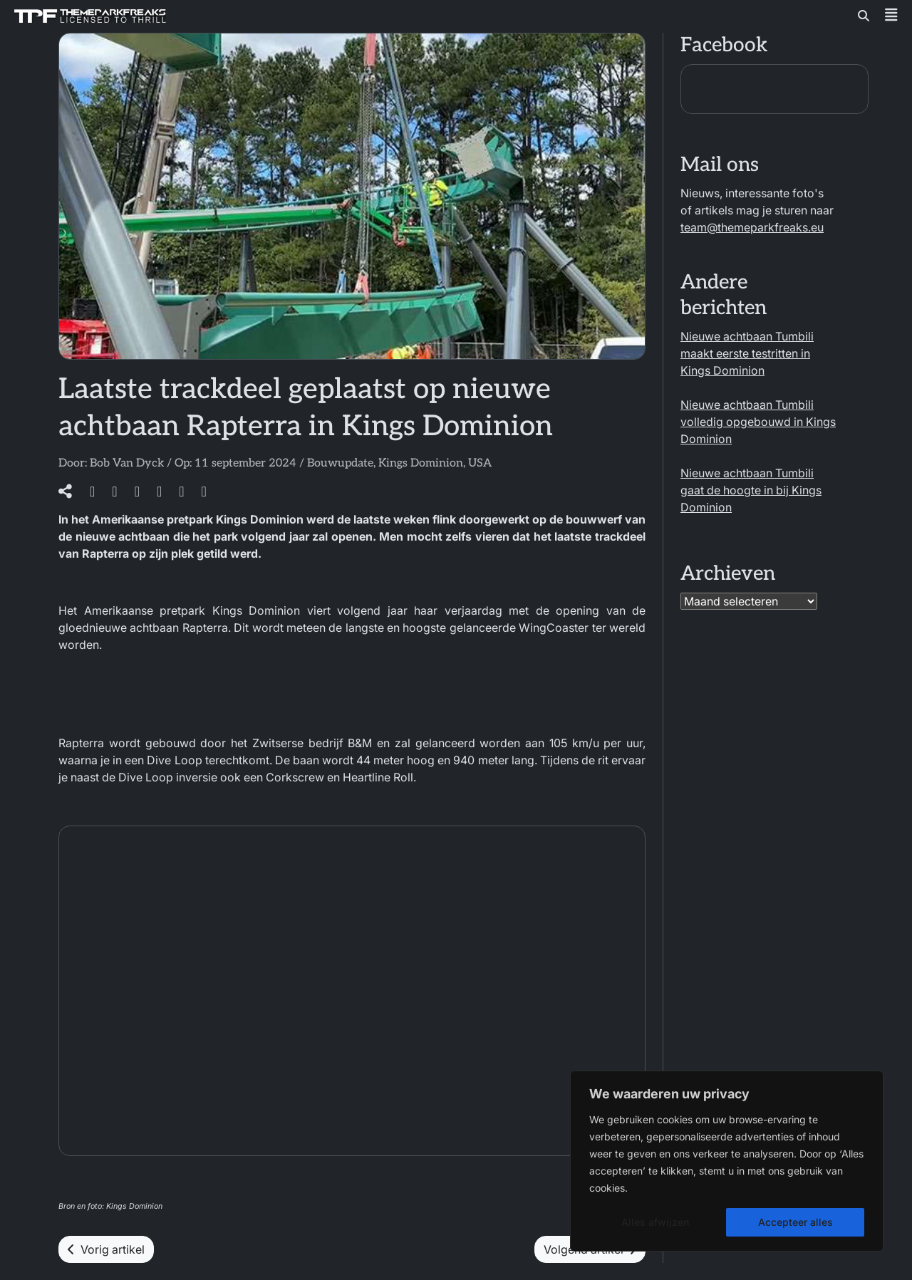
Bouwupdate (340, 463)
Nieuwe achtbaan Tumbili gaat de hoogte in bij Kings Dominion (751, 490)
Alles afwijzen (655, 1222)
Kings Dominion (420, 463)
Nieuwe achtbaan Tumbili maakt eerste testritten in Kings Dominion (747, 353)
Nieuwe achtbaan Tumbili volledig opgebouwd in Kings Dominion (758, 421)
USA (480, 463)
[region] (727, 1161)
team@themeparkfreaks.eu (752, 227)
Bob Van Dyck (127, 463)
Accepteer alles (795, 1222)
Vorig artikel (106, 1249)
